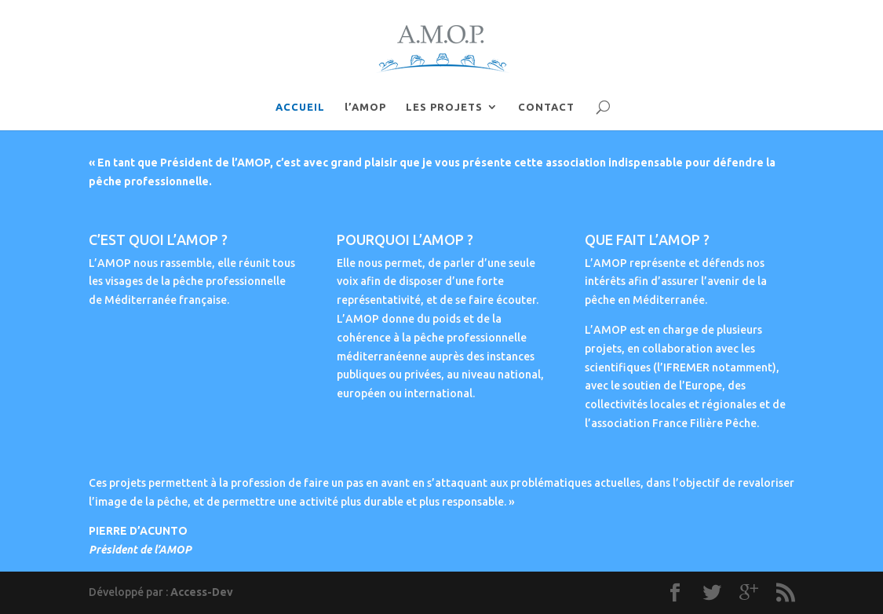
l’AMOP (365, 106)
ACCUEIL (300, 106)
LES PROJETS (444, 106)
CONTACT (546, 106)
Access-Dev (201, 592)
